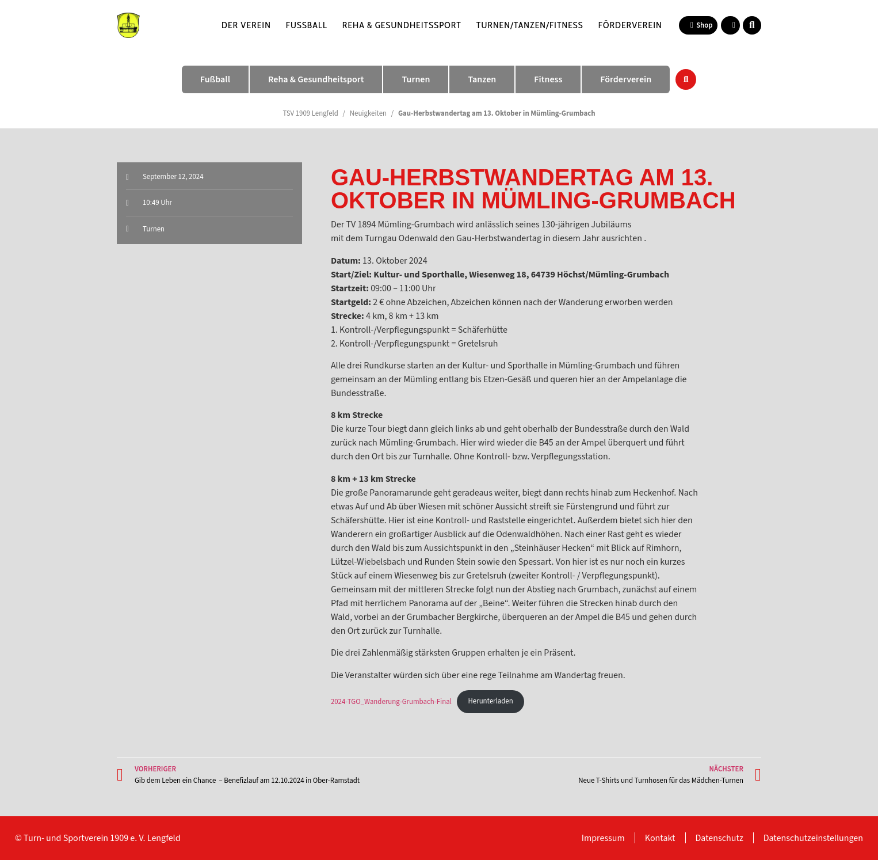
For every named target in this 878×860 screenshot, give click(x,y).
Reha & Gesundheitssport (401, 25)
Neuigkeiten (368, 113)
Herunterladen (490, 701)
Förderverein (630, 25)
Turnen (154, 229)
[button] (752, 25)
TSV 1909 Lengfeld (310, 113)
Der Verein (246, 25)
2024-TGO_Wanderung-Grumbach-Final (391, 701)
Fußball (306, 25)
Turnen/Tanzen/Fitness (529, 25)
